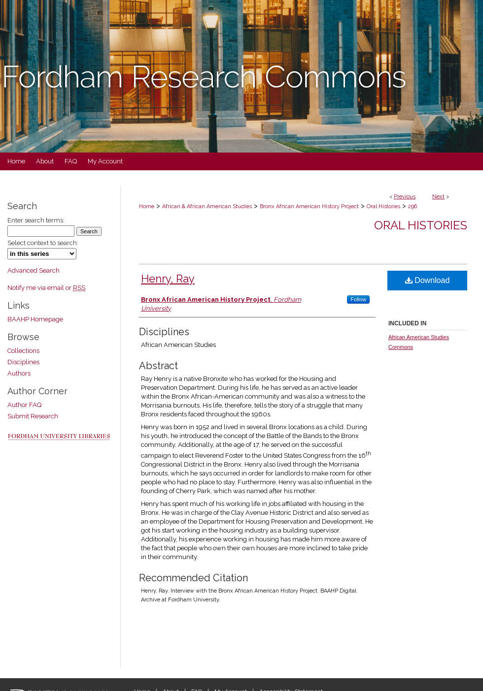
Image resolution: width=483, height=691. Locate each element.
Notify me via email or (46, 287)
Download (427, 280)
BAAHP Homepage (35, 319)
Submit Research (32, 416)
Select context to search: (42, 243)
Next (438, 196)
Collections (23, 350)
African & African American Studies (207, 206)
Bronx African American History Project (309, 206)
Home (146, 206)
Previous (404, 196)
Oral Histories (383, 206)
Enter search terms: (36, 220)
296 (412, 206)
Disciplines (23, 362)
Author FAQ (24, 404)
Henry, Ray (168, 278)
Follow (358, 299)
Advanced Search (33, 270)
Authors (19, 373)
